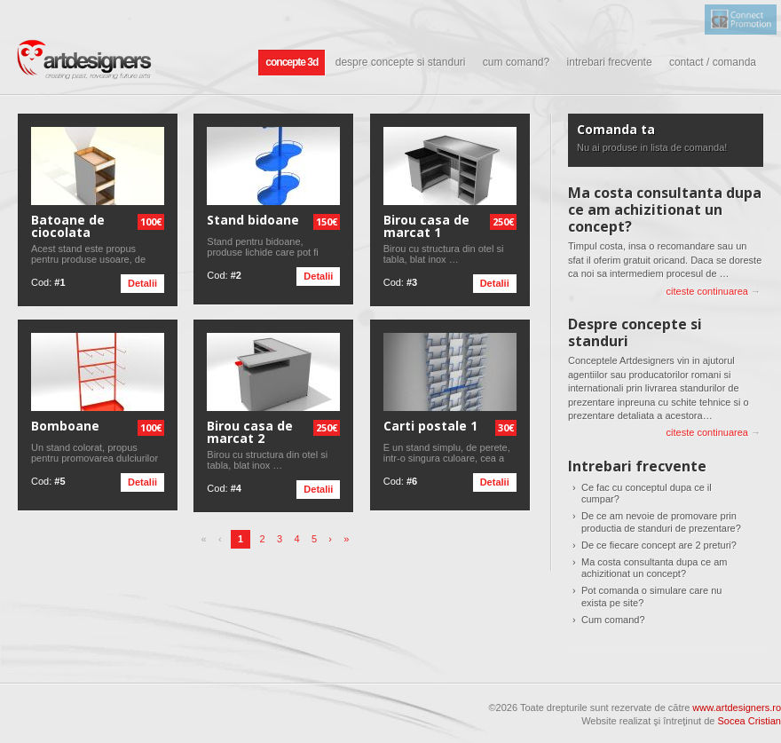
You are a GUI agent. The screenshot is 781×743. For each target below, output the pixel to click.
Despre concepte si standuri (400, 62)
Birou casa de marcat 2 (250, 432)
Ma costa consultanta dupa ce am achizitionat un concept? (664, 209)
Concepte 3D (291, 62)
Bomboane (65, 426)
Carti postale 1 (430, 426)
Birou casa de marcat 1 (426, 226)
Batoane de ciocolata (68, 226)
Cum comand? (516, 62)
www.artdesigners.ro (736, 707)
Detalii (142, 283)
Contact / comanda (712, 62)
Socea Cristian (749, 720)
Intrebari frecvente (609, 62)
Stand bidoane (253, 220)
